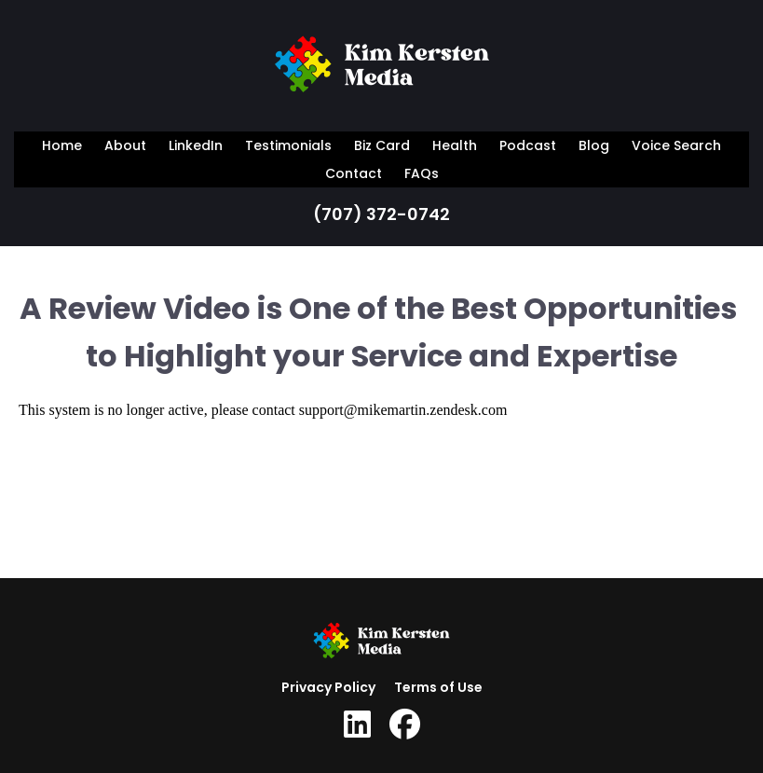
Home (62, 145)
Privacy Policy (328, 687)
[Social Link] (357, 724)
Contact (353, 173)
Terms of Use (438, 687)
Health (454, 145)
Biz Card (382, 145)
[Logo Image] (382, 68)
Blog (594, 145)
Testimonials (288, 145)
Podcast (527, 145)
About (125, 145)
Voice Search (676, 145)
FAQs (421, 173)
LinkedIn (196, 145)
